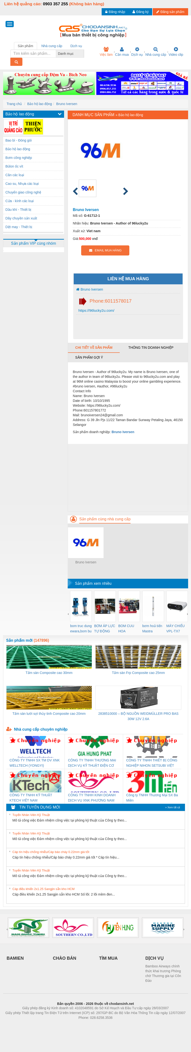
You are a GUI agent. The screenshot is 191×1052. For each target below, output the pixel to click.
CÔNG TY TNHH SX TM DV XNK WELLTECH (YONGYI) (35, 762)
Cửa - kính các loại (20, 201)
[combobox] (82, 53)
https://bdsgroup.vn (89, 1025)
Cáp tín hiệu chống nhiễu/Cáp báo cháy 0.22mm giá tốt (51, 852)
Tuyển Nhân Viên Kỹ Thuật (31, 815)
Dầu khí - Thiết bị (19, 210)
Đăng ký (140, 12)
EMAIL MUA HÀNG (105, 250)
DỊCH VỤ (154, 958)
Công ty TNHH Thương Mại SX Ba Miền (152, 797)
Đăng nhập (115, 12)
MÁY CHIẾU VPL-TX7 (175, 628)
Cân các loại (15, 175)
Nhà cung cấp (155, 51)
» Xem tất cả (172, 807)
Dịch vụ (137, 51)
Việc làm (106, 51)
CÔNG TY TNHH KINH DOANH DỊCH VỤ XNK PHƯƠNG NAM (92, 797)
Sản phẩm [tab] (25, 46)
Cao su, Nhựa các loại (22, 184)
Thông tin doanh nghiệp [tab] (150, 347)
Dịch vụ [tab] (76, 46)
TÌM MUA (108, 958)
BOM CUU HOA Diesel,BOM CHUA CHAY (128, 629)
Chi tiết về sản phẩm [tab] (93, 347)
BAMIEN (15, 958)
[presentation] (68, 613)
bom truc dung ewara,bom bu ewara (81, 629)
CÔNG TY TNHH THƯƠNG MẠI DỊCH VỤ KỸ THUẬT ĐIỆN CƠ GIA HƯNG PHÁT (92, 763)
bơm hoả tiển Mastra (152, 628)
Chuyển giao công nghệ (23, 192)
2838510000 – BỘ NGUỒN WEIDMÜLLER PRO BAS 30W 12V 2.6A (138, 716)
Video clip (176, 51)
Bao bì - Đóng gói (19, 140)
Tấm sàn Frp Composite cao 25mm (138, 673)
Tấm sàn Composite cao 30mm (49, 673)
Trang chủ (14, 104)
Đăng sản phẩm (170, 12)
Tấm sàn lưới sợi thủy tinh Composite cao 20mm (49, 714)
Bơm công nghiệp (19, 158)
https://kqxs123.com (119, 1025)
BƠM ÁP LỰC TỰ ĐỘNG (104, 628)
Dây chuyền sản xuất (21, 218)
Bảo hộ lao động (39, 104)
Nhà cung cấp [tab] (51, 46)
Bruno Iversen (66, 104)
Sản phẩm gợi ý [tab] (89, 357)
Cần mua (122, 51)
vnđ (95, 239)
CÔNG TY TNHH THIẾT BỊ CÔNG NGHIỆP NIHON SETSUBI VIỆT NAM (151, 763)
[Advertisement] (128, 477)
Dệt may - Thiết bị (19, 227)
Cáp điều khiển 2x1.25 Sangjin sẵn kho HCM (44, 889)
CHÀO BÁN (64, 958)
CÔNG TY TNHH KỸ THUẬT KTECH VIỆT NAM (31, 797)
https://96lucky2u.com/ (95, 310)
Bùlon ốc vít (14, 166)
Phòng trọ (65, 1025)
